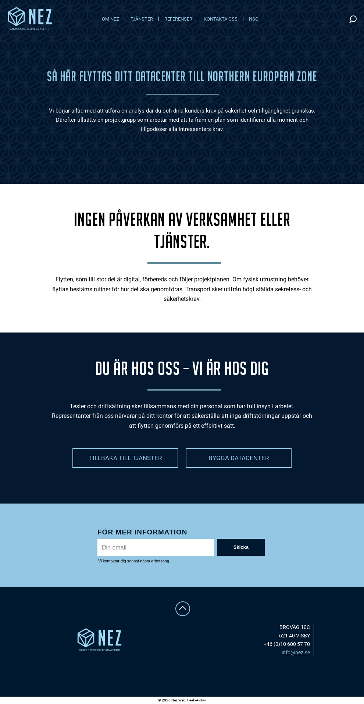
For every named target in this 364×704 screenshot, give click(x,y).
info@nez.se (296, 652)
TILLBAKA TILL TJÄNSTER (125, 458)
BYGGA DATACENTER (238, 458)
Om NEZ (110, 19)
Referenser (178, 19)
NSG (253, 19)
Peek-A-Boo (196, 700)
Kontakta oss (221, 19)
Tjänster (142, 19)
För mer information (142, 532)
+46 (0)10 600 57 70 (287, 644)
